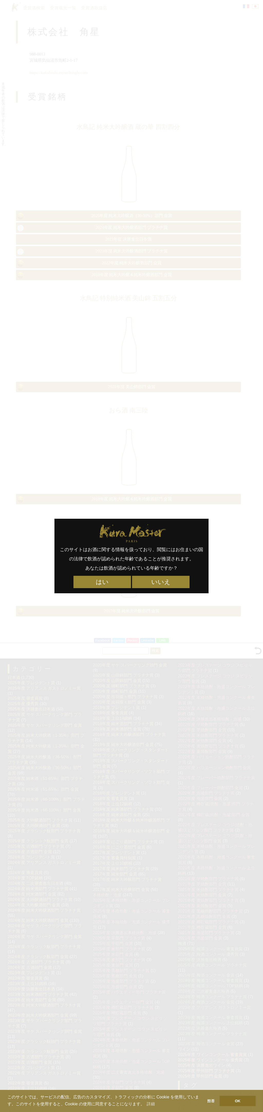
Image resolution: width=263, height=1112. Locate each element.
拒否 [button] (210, 1101)
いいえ (161, 582)
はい (102, 582)
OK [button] (237, 1101)
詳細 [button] (151, 1104)
